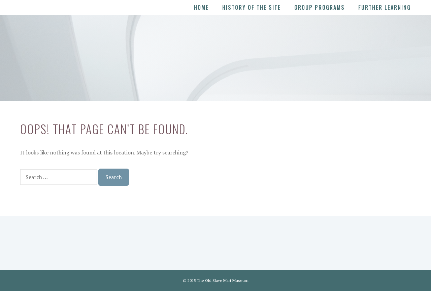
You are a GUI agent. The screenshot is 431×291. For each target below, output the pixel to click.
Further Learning (384, 7)
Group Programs (319, 7)
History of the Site (251, 7)
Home (201, 7)
